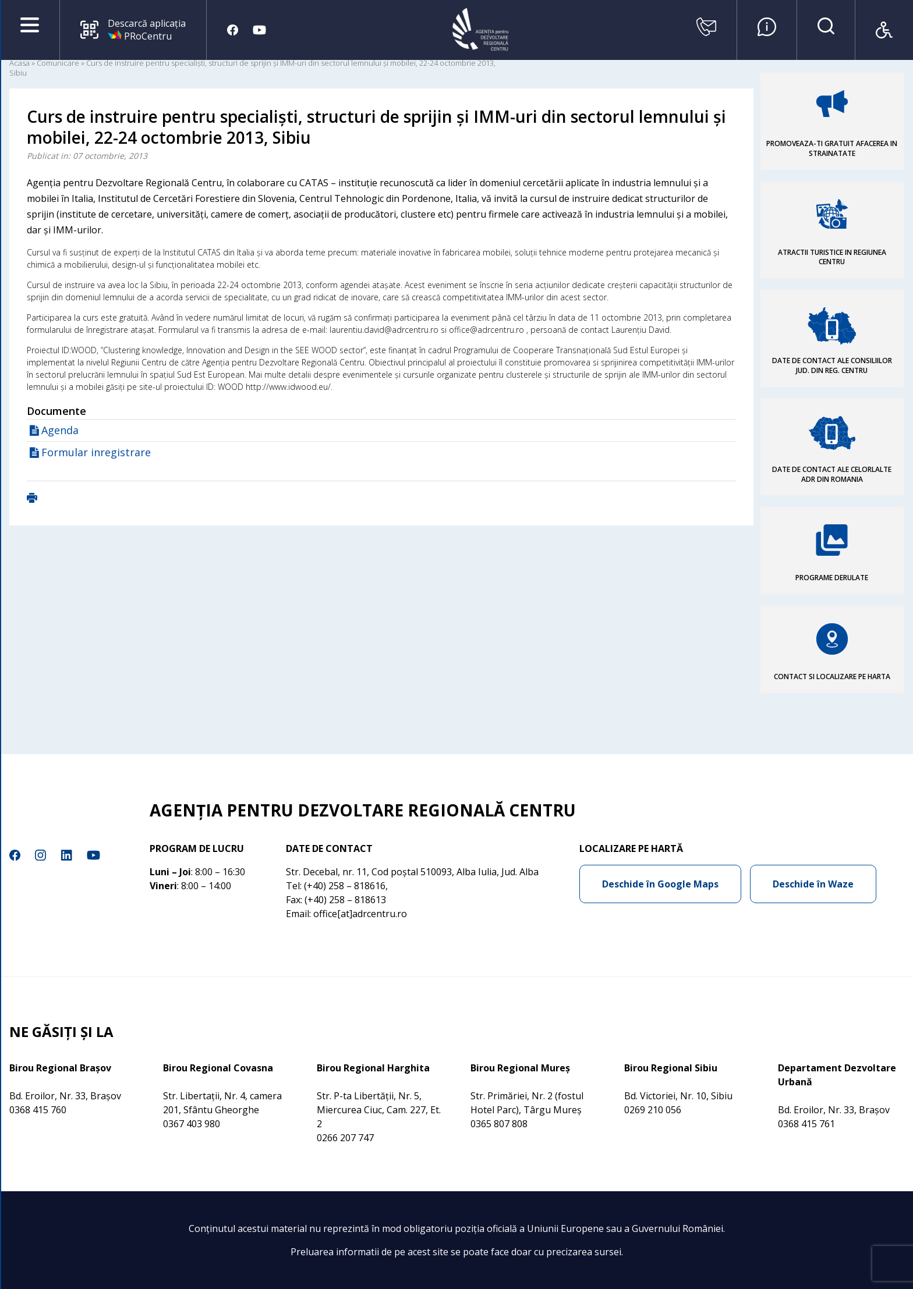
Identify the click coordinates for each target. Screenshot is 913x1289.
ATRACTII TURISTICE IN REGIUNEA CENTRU (832, 257)
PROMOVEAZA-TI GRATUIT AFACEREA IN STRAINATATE (831, 148)
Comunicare (58, 63)
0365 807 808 (499, 1123)
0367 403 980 (191, 1123)
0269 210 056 (652, 1109)
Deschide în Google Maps (660, 884)
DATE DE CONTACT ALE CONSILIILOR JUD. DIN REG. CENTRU (832, 365)
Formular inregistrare (96, 452)
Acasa (19, 63)
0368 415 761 (806, 1123)
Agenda (60, 430)
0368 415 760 (37, 1109)
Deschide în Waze (813, 884)
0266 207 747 (345, 1137)
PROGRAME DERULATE (831, 578)
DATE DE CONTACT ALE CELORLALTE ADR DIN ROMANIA (831, 474)
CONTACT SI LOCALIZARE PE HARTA (832, 676)
